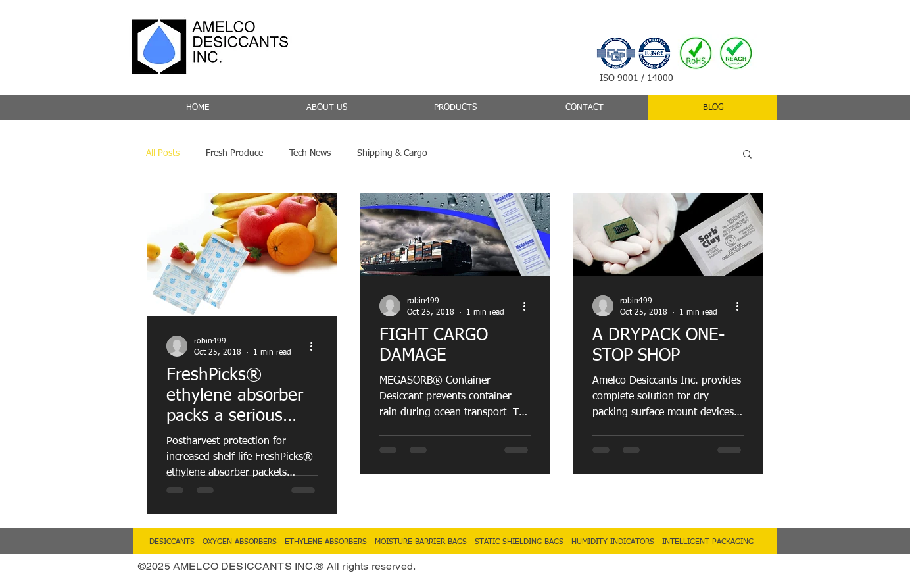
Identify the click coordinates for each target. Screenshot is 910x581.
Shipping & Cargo (392, 153)
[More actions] (315, 346)
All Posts (163, 153)
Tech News (310, 153)
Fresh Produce (234, 153)
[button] (747, 155)
